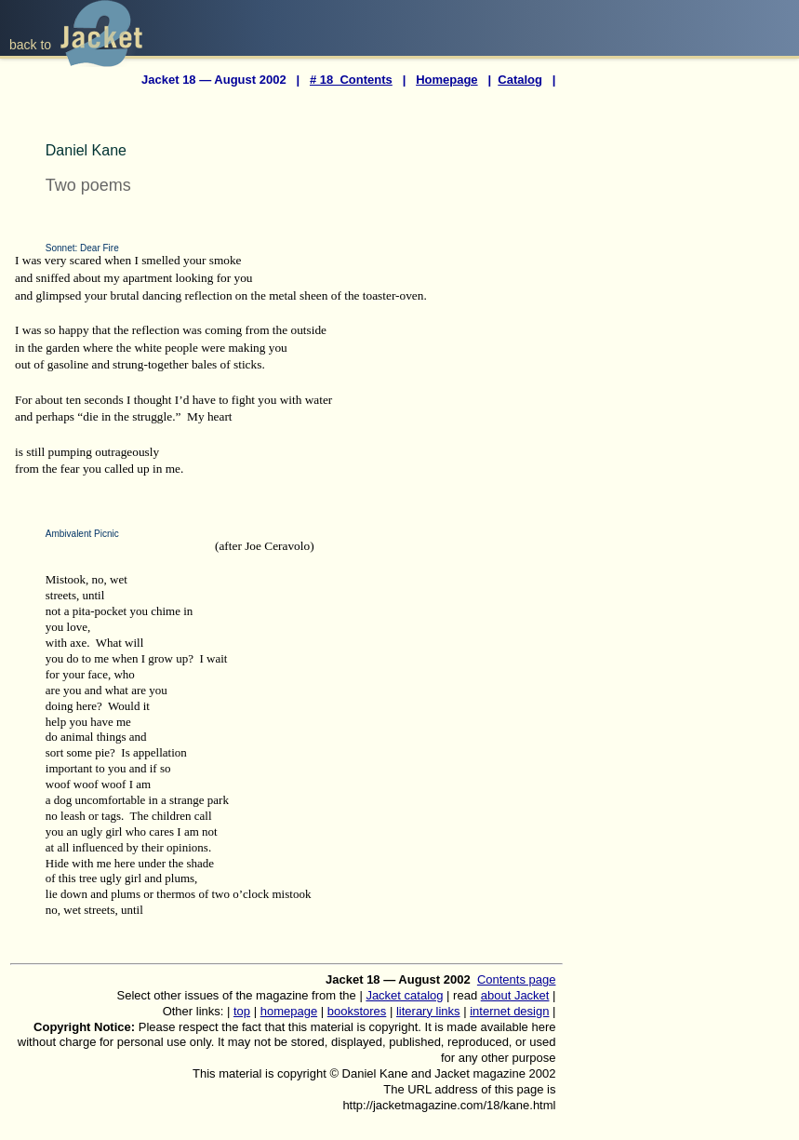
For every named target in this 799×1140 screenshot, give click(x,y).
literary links (428, 1011)
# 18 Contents (351, 80)
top (241, 1011)
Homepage (446, 80)
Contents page (516, 979)
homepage (288, 1011)
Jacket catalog (404, 995)
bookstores (357, 1011)
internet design (509, 1011)
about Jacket (515, 995)
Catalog (520, 80)
